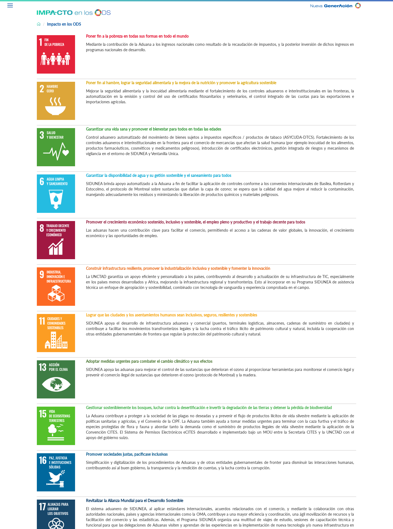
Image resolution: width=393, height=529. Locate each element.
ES (388, 4)
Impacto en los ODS (64, 24)
